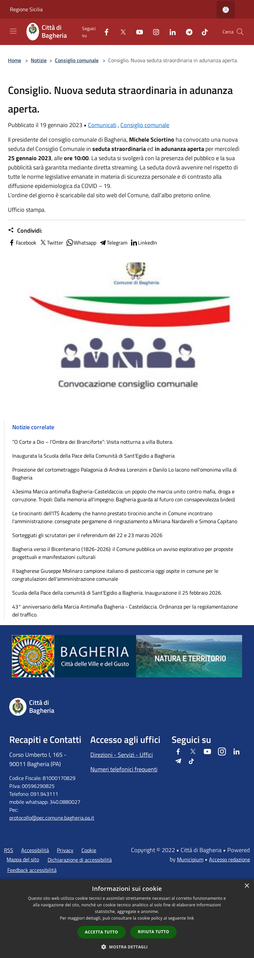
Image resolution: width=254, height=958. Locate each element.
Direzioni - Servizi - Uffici (121, 754)
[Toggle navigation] (13, 31)
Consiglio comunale (77, 60)
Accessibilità (35, 850)
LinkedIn (143, 243)
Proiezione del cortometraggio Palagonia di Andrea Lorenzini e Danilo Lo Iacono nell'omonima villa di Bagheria (124, 473)
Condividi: (25, 230)
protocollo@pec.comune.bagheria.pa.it (51, 818)
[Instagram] (153, 31)
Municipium (190, 859)
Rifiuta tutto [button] (153, 932)
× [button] (246, 886)
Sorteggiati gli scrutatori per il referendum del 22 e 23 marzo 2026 (87, 535)
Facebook (22, 243)
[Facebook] (103, 31)
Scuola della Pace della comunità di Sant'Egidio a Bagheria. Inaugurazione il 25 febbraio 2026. (117, 593)
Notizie (39, 60)
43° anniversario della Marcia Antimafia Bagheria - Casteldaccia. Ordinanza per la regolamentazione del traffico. (125, 610)
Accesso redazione (229, 859)
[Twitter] (120, 31)
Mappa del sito (23, 859)
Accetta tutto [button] (101, 932)
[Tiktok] (202, 31)
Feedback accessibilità (32, 870)
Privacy (65, 850)
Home (14, 60)
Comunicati (102, 124)
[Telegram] (186, 31)
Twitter (51, 243)
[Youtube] (137, 31)
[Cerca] (240, 32)
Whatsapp (81, 243)
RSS (8, 850)
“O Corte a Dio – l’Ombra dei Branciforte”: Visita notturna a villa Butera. (92, 442)
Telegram (113, 243)
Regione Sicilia (26, 9)
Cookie (88, 850)
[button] (127, 946)
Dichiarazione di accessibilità (80, 860)
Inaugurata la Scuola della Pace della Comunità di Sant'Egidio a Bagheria (93, 456)
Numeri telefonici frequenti (123, 769)
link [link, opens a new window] (190, 918)
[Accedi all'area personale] (226, 10)
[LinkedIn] (170, 31)
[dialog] (127, 918)
